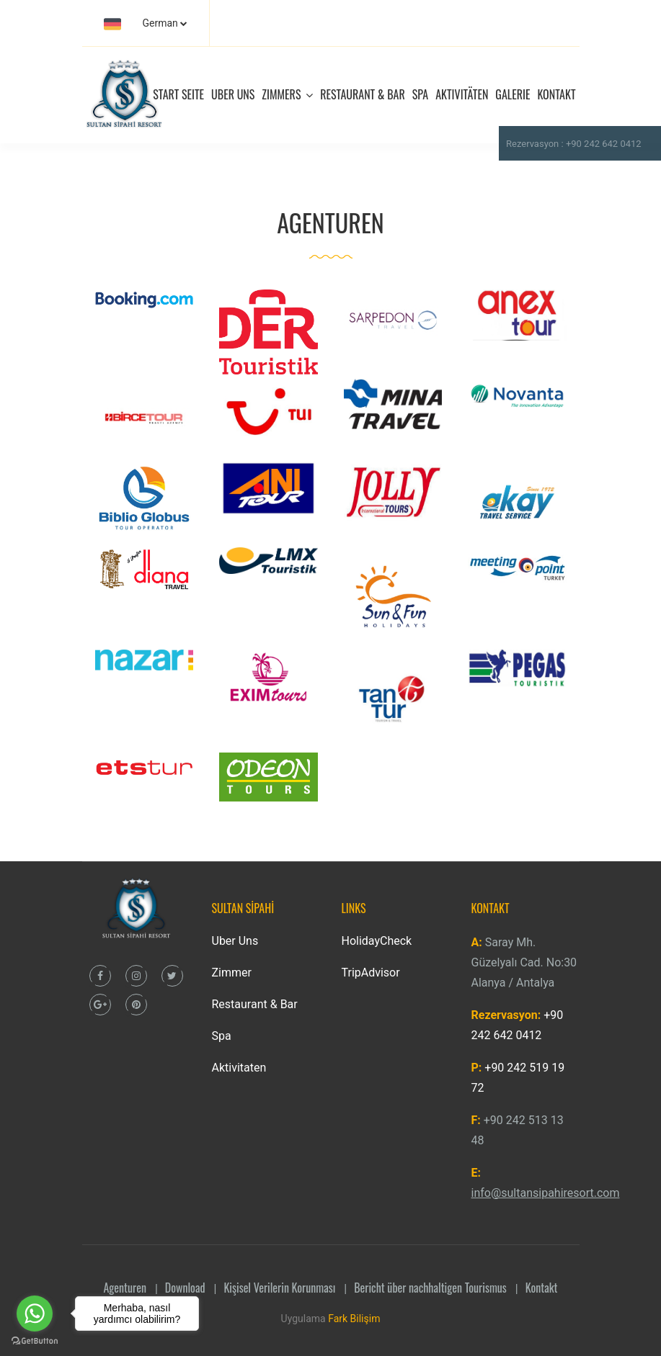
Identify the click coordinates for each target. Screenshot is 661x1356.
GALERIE (512, 94)
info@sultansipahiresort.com (545, 1193)
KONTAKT (556, 94)
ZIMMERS (287, 94)
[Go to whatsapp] (35, 1314)
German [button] (141, 23)
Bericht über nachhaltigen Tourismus (430, 1287)
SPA (420, 94)
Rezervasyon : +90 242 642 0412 (574, 143)
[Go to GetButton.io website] (35, 1341)
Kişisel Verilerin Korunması (279, 1287)
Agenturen (125, 1287)
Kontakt (541, 1287)
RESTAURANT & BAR (362, 94)
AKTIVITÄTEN (461, 94)
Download (185, 1287)
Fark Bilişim (354, 1318)
